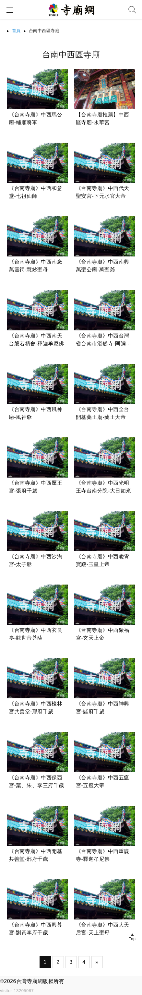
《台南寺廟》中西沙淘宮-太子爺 (35, 560)
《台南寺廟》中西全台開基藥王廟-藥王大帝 (102, 413)
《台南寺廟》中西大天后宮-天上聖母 (102, 928)
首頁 (16, 30)
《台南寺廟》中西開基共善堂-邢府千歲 (35, 855)
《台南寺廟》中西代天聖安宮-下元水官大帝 (102, 192)
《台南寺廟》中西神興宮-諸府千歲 (102, 707)
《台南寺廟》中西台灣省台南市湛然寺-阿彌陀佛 (103, 340)
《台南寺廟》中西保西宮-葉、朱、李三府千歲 (36, 781)
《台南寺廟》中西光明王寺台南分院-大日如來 (103, 486)
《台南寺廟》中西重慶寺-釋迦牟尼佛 (102, 855)
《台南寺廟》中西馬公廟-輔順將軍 (35, 118)
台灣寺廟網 (29, 981)
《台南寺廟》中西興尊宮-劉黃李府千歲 (35, 928)
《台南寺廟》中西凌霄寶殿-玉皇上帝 (102, 560)
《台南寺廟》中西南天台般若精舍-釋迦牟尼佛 (36, 339)
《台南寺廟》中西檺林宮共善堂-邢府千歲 (35, 707)
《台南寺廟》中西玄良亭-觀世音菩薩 (35, 634)
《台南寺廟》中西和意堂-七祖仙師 (35, 192)
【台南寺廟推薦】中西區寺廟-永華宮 (102, 118)
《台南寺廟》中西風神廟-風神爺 (35, 413)
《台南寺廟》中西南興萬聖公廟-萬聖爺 (102, 265)
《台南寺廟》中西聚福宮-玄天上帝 (102, 634)
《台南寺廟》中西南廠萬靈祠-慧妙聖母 (35, 265)
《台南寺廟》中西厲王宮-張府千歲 (35, 486)
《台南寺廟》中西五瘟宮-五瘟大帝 (102, 781)
